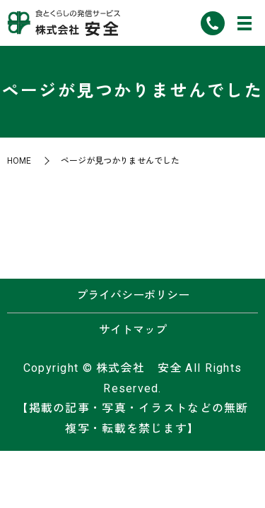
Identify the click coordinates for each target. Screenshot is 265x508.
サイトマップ (133, 330)
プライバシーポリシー (132, 295)
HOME (19, 161)
